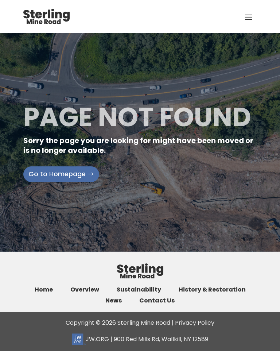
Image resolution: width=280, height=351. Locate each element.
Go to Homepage (57, 173)
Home (44, 289)
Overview (84, 289)
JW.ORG (90, 339)
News (113, 300)
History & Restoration (212, 289)
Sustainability (139, 289)
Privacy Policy (194, 323)
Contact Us (157, 300)
